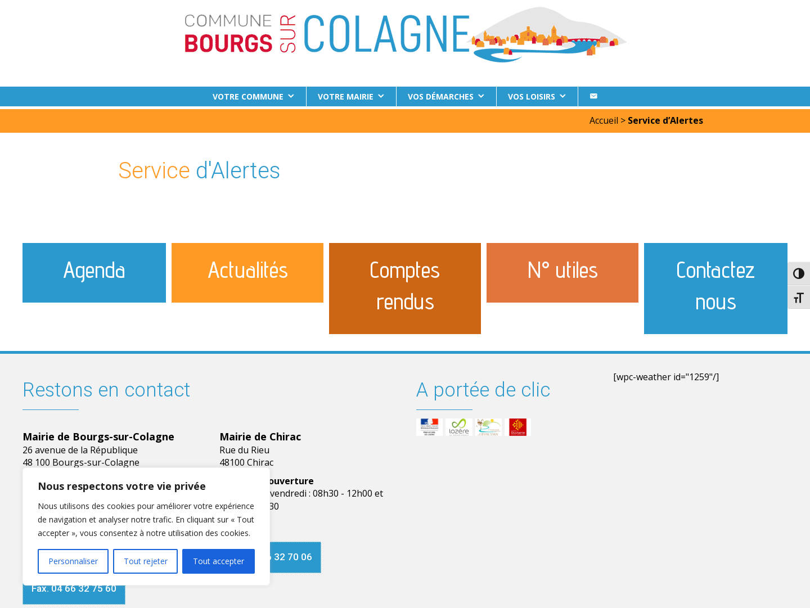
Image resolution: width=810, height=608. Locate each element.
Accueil (604, 117)
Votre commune (248, 96)
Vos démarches (441, 96)
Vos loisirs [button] (531, 96)
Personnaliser (73, 561)
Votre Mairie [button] (346, 96)
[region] (146, 526)
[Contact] (593, 96)
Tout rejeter (146, 561)
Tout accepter (218, 561)
